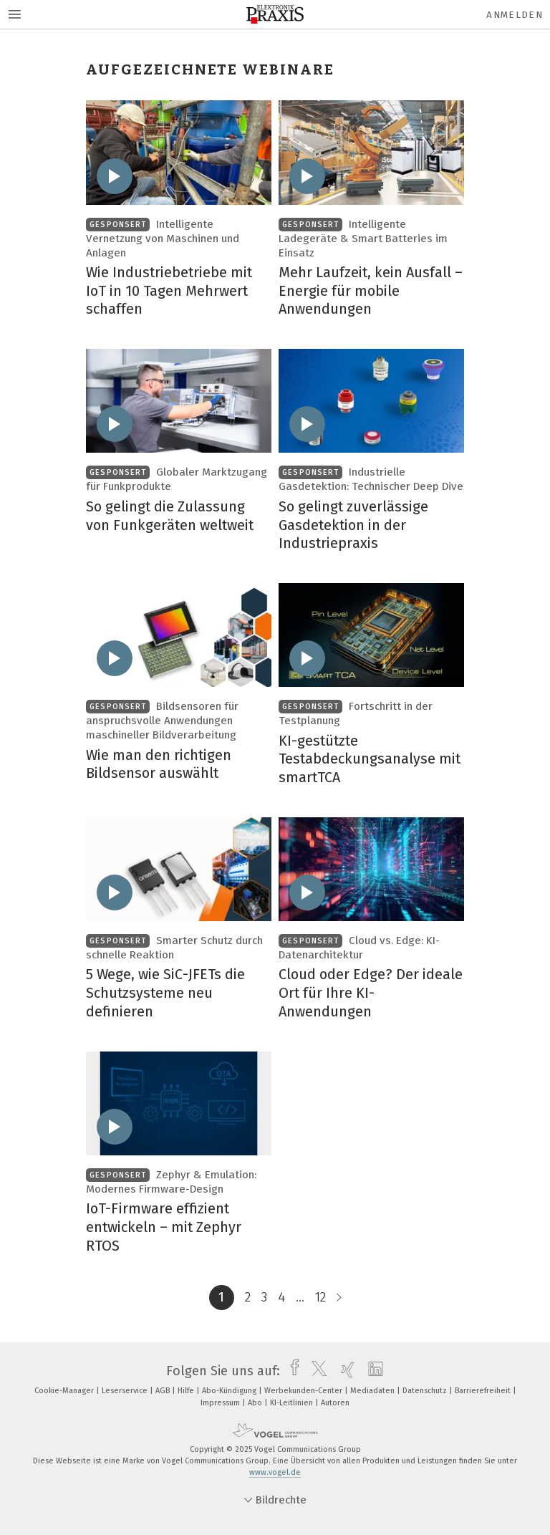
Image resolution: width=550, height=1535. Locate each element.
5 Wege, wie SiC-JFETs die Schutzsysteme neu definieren (165, 992)
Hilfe (187, 1390)
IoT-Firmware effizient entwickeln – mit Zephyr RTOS (163, 1226)
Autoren (335, 1403)
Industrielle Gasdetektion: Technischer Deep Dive (371, 479)
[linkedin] (372, 1371)
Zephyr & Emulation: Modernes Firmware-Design (171, 1181)
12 (320, 1297)
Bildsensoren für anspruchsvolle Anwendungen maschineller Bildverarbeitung (162, 720)
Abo (256, 1403)
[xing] (344, 1371)
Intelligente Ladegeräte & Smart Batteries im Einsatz (363, 238)
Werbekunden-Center (304, 1390)
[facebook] (291, 1371)
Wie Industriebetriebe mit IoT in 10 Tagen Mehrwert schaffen (169, 290)
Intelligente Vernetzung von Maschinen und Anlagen (162, 238)
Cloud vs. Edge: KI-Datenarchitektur (359, 947)
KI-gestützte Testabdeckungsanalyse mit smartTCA (369, 759)
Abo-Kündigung (230, 1390)
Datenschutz (425, 1390)
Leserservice (126, 1390)
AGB (163, 1390)
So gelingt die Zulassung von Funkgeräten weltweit (170, 516)
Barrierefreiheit (484, 1390)
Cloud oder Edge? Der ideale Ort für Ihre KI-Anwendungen (371, 992)
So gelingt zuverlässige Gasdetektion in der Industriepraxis (353, 525)
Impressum (221, 1403)
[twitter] (315, 1371)
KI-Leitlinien (292, 1403)
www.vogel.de (275, 1472)
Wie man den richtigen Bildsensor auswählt (158, 764)
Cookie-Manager (65, 1390)
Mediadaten (373, 1390)
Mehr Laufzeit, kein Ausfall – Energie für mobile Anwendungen (371, 290)
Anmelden (514, 15)
